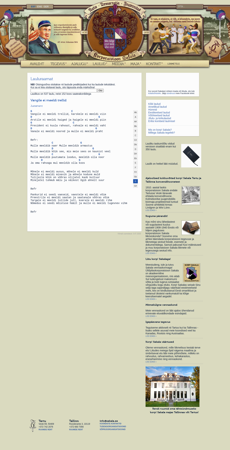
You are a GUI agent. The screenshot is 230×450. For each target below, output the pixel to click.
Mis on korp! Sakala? (160, 129)
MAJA (134, 64)
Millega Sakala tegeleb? (161, 132)
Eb (135, 158)
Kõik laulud (154, 103)
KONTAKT (153, 64)
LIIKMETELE (173, 64)
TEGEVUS (57, 64)
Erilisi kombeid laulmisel (161, 121)
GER (46, 6)
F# (135, 172)
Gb (135, 177)
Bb (135, 126)
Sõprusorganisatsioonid (113, 429)
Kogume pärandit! (157, 216)
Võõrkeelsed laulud (159, 115)
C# (135, 140)
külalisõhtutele (154, 93)
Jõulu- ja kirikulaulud (159, 118)
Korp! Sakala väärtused (160, 341)
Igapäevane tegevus (158, 321)
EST (33, 6)
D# (135, 154)
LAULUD (99, 64)
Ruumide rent (45, 430)
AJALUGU (78, 64)
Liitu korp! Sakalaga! (158, 259)
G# (135, 186)
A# (135, 121)
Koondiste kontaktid (110, 424)
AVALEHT (37, 64)
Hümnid (152, 109)
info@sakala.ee (109, 420)
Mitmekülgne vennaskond (161, 304)
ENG (39, 6)
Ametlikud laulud (157, 106)
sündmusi (171, 93)
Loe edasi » (151, 210)
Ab (135, 112)
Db (135, 144)
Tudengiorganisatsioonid (113, 427)
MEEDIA (118, 64)
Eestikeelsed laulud (159, 112)
